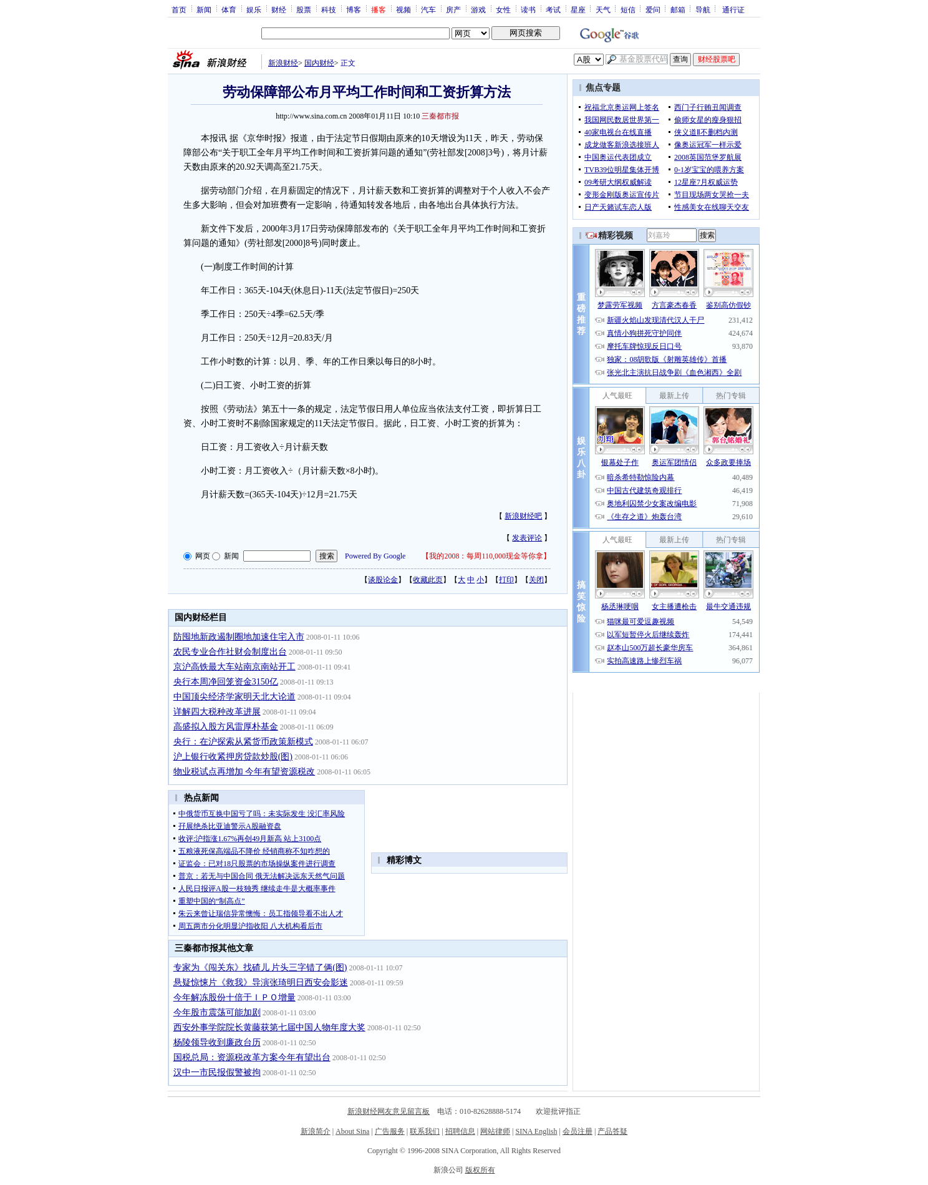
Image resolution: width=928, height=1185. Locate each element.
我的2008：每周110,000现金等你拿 (486, 556)
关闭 (536, 579)
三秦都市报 (440, 116)
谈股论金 (383, 579)
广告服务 (390, 1131)
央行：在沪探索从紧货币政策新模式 (243, 741)
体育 (228, 9)
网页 (202, 556)
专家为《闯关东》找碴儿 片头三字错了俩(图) (260, 967)
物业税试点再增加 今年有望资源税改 (244, 771)
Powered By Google (375, 556)
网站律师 (495, 1131)
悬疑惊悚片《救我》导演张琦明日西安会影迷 (260, 982)
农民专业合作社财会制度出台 (230, 651)
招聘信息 (460, 1131)
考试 (553, 9)
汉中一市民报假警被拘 (217, 1072)
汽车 (428, 9)
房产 (453, 9)
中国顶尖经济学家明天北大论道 (234, 696)
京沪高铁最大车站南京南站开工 (234, 666)
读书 (528, 9)
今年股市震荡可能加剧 (217, 1012)
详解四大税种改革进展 (217, 711)
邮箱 (677, 9)
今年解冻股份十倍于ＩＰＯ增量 (234, 997)
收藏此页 (428, 579)
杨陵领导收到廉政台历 (217, 1042)
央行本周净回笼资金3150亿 (225, 681)
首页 (179, 9)
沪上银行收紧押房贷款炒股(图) (232, 756)
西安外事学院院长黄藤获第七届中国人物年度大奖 (269, 1027)
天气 (603, 9)
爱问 (652, 9)
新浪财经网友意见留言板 (388, 1111)
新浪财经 (283, 63)
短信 (628, 9)
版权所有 (480, 1170)
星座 (578, 9)
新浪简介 (316, 1131)
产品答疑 (612, 1131)
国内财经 (319, 63)
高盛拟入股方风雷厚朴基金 (225, 726)
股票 (303, 9)
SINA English (536, 1131)
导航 (702, 9)
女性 (503, 9)
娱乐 (253, 9)
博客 (353, 9)
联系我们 (425, 1131)
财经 (278, 9)
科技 (328, 9)
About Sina (352, 1131)
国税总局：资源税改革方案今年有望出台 (252, 1057)
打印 (506, 579)
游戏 (478, 9)
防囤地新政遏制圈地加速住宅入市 (238, 636)
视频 (403, 9)
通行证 (733, 9)
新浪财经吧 (523, 516)
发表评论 (527, 538)
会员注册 (577, 1131)
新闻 (203, 9)
